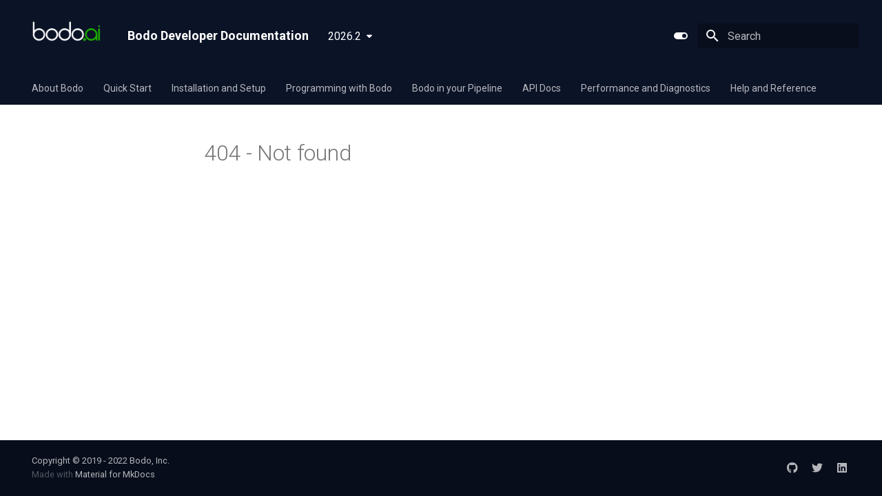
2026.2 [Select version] (344, 36)
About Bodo (57, 88)
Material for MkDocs (115, 474)
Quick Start (127, 88)
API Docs (541, 88)
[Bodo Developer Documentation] (68, 36)
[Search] (778, 35)
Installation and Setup (219, 88)
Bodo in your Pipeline (457, 88)
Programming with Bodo (339, 88)
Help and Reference (773, 88)
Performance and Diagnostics (645, 88)
